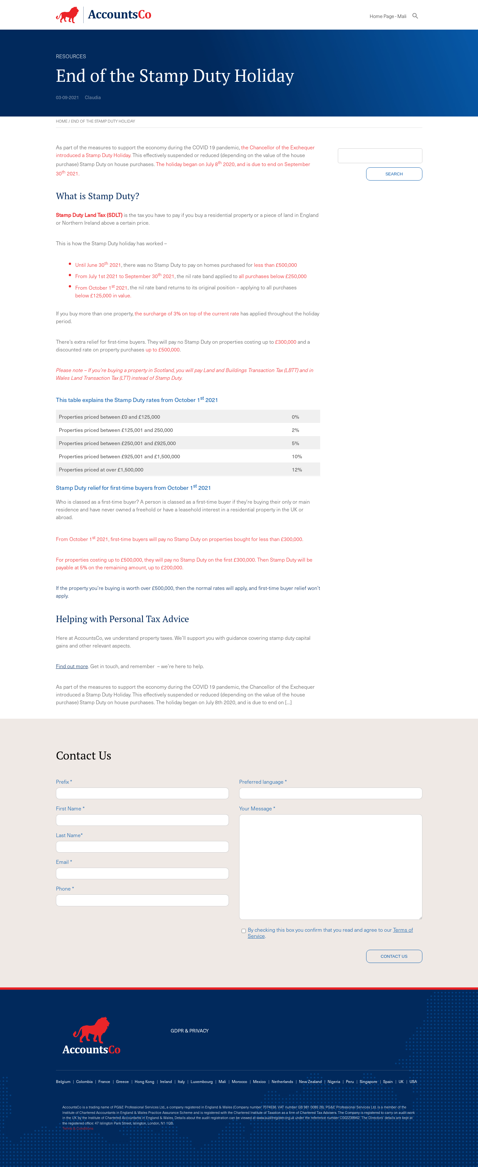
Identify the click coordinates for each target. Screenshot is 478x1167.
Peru (350, 1081)
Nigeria (334, 1081)
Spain (388, 1081)
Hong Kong (144, 1081)
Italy (181, 1081)
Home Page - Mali (388, 16)
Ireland (166, 1081)
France (104, 1081)
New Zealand (310, 1081)
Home (62, 121)
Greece (122, 1081)
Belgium (63, 1081)
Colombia (84, 1081)
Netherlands (282, 1081)
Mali (222, 1081)
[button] (415, 17)
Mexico (259, 1081)
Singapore (368, 1081)
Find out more (72, 666)
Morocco (239, 1081)
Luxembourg (202, 1081)
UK (401, 1081)
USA (413, 1081)
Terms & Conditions (77, 1128)
